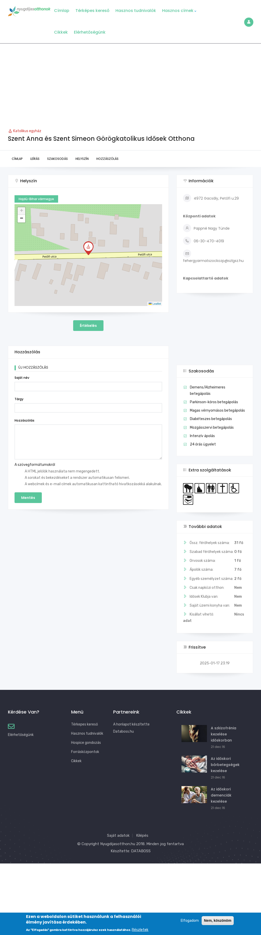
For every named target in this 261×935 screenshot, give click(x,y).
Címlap (61, 10)
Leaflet (155, 303)
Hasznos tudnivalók (135, 10)
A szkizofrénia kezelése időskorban (223, 734)
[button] (88, 248)
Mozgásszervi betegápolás (212, 427)
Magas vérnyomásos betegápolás (217, 410)
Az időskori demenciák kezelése (221, 795)
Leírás (35, 159)
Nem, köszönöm (217, 921)
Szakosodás (57, 159)
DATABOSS (141, 851)
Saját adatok (118, 835)
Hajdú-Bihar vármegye (36, 199)
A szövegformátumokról (35, 465)
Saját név (22, 377)
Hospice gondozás (86, 743)
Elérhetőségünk (90, 32)
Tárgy (19, 399)
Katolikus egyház (27, 131)
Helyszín (82, 159)
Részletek (140, 930)
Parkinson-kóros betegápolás (214, 402)
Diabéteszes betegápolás (211, 419)
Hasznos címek (179, 11)
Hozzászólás (107, 159)
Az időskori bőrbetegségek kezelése (225, 764)
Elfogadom (190, 921)
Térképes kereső (92, 10)
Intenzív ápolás (202, 436)
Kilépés (142, 835)
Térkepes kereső (84, 724)
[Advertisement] (130, 81)
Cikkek (61, 32)
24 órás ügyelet (203, 444)
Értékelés (88, 325)
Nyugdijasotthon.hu (117, 844)
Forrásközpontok (85, 752)
